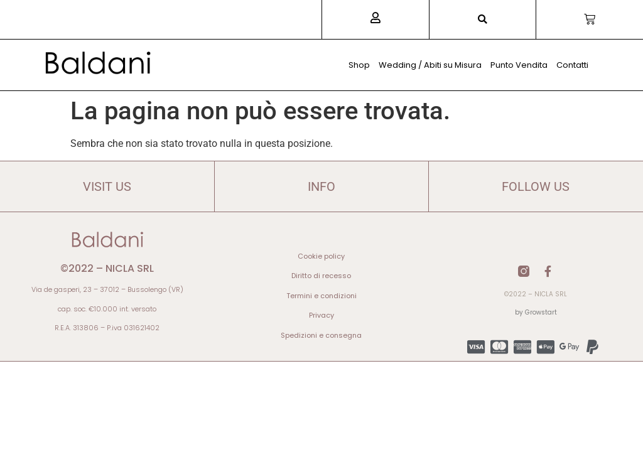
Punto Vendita (519, 65)
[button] (482, 19)
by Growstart (536, 312)
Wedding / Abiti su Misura (430, 65)
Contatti (572, 65)
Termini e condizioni (321, 296)
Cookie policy (321, 256)
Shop (359, 65)
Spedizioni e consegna (321, 335)
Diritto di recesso (321, 276)
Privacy (321, 315)
